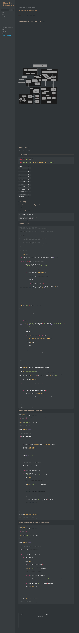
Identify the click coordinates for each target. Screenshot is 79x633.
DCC (22, 18)
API (19, 18)
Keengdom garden (7, 35)
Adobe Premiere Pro (22, 15)
